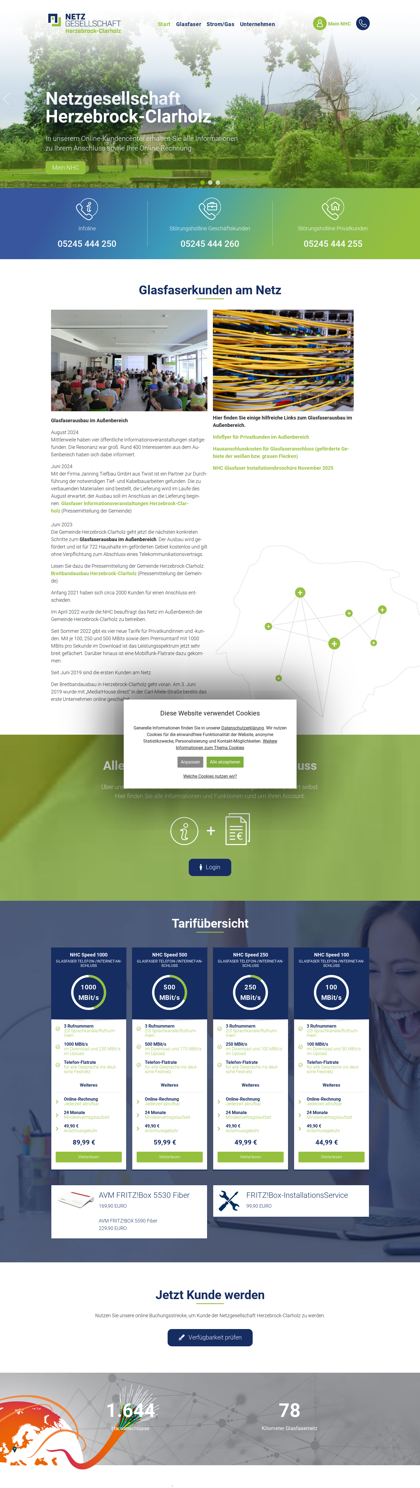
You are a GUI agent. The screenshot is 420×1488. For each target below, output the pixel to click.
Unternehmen (257, 24)
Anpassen (190, 762)
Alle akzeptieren (225, 762)
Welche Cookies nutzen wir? (210, 776)
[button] (202, 182)
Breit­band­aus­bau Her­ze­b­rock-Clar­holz (94, 573)
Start (164, 24)
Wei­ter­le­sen (88, 1156)
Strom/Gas (220, 24)
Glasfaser (188, 24)
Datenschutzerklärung (242, 728)
